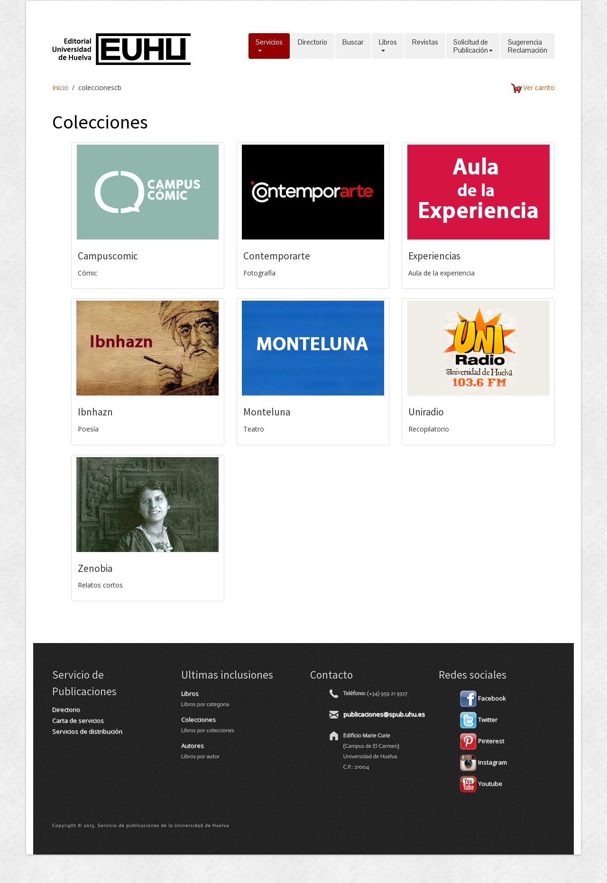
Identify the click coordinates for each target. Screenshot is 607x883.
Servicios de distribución (87, 731)
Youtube (481, 783)
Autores (192, 745)
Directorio (312, 46)
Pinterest (482, 740)
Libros (388, 46)
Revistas (425, 46)
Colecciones (198, 719)
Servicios (269, 46)
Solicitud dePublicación (473, 46)
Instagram (483, 762)
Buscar (353, 46)
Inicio (60, 87)
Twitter (478, 719)
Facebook (483, 698)
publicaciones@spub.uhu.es (384, 714)
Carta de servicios (78, 720)
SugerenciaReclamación (527, 46)
